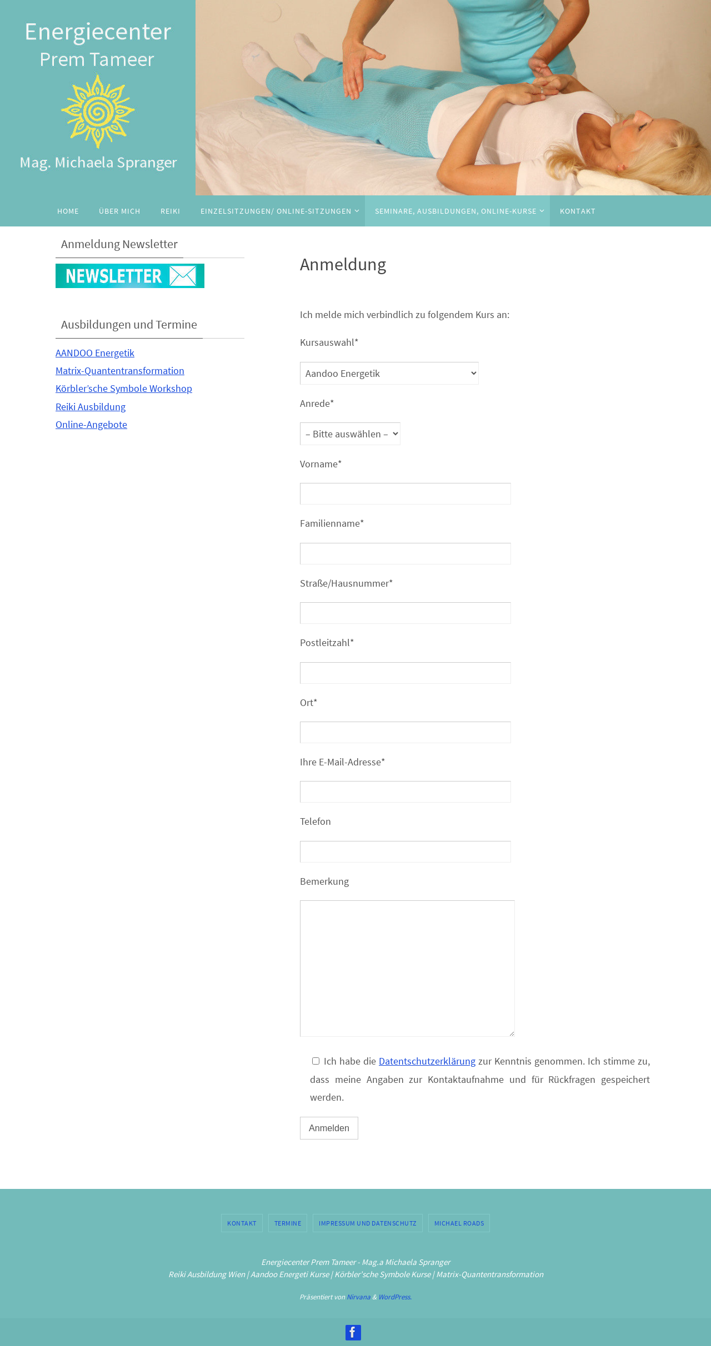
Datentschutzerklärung (427, 1061)
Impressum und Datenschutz (368, 1223)
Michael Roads (459, 1223)
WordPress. (395, 1297)
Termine (288, 1223)
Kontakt (242, 1223)
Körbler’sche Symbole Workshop (124, 388)
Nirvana (358, 1297)
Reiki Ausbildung (91, 406)
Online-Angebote (91, 424)
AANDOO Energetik (95, 352)
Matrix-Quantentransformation (120, 370)
